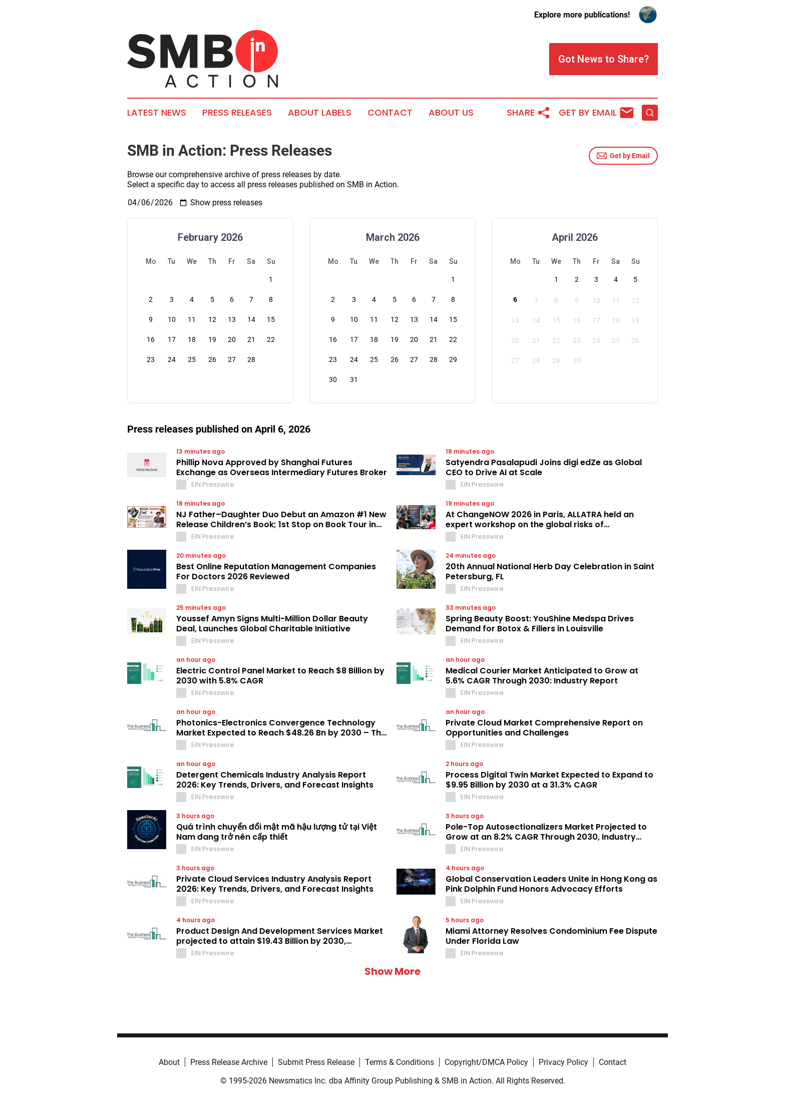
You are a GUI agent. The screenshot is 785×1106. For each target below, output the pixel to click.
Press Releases (237, 112)
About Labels (319, 112)
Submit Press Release (316, 1062)
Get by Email (623, 156)
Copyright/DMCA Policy (486, 1062)
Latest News (156, 112)
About (169, 1062)
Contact (390, 112)
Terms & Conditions (399, 1062)
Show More (392, 971)
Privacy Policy (563, 1062)
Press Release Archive (228, 1062)
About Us (451, 112)
